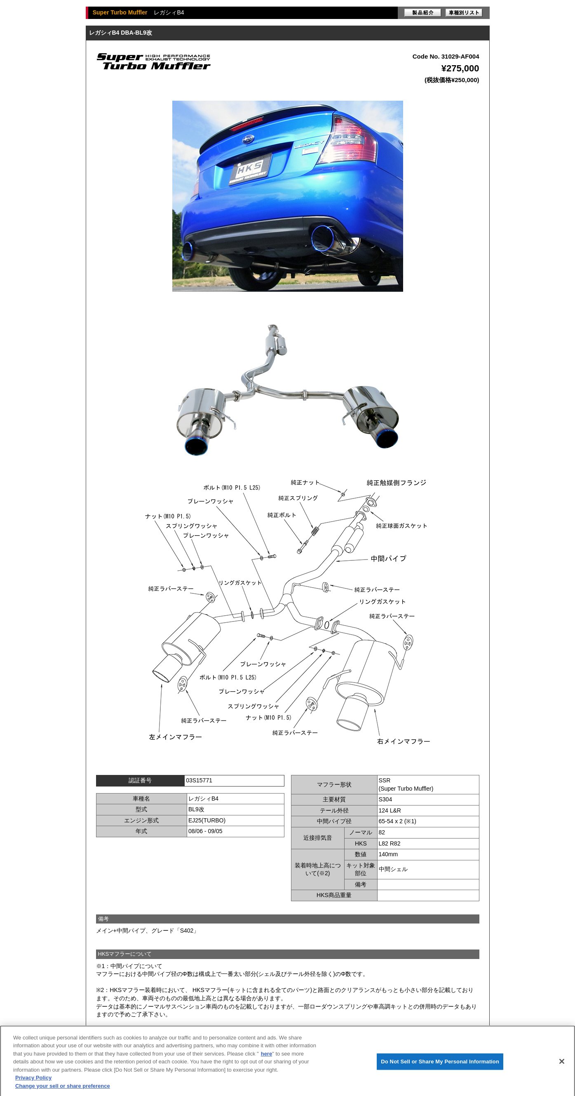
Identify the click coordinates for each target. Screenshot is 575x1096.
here (266, 1056)
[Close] (562, 1065)
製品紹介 (422, 13)
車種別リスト (464, 13)
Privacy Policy (33, 1080)
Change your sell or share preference (62, 1089)
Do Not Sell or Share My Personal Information (440, 1064)
